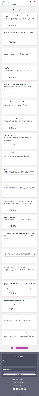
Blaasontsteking (16, 383)
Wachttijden (21, 382)
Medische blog (7, 4)
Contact (21, 385)
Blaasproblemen (16, 385)
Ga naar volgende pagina (22, 348)
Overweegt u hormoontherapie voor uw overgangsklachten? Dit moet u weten (19, 284)
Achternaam (5, 364)
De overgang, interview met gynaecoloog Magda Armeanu (17, 118)
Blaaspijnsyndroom (15, 379)
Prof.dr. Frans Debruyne (13, 276)
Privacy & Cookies (17, 392)
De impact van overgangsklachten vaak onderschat (15, 300)
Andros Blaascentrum (13, 42)
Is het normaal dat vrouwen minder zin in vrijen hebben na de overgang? (17, 50)
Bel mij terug (22, 383)
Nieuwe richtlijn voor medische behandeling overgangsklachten (18, 201)
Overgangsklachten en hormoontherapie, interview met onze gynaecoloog (17, 67)
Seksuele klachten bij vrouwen (10, 251)
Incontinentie (16, 382)
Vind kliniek (21, 379)
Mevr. (5, 362)
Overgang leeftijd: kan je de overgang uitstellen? (14, 101)
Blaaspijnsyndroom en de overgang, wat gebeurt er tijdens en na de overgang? (19, 15)
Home (3, 4)
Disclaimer (23, 392)
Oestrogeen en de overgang (10, 185)
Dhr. (8, 362)
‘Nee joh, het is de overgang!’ (10, 135)
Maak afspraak (22, 380)
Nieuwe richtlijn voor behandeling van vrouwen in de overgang (18, 332)
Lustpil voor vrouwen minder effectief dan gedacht (15, 267)
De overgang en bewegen (9, 217)
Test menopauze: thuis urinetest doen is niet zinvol (15, 84)
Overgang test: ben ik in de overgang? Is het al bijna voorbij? (17, 152)
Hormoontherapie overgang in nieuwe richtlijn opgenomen (17, 316)
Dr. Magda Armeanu (12, 25)
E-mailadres (7, 369)
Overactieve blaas (16, 380)
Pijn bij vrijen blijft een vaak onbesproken (13, 169)
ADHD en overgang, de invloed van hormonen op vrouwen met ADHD (19, 233)
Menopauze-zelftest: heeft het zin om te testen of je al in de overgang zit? (19, 33)
